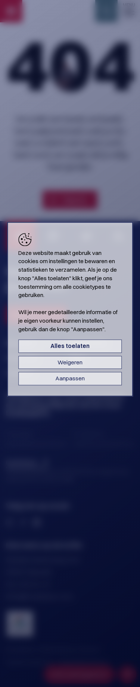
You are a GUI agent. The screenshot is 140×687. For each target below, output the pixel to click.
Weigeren (70, 362)
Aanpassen (70, 378)
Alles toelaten (70, 346)
